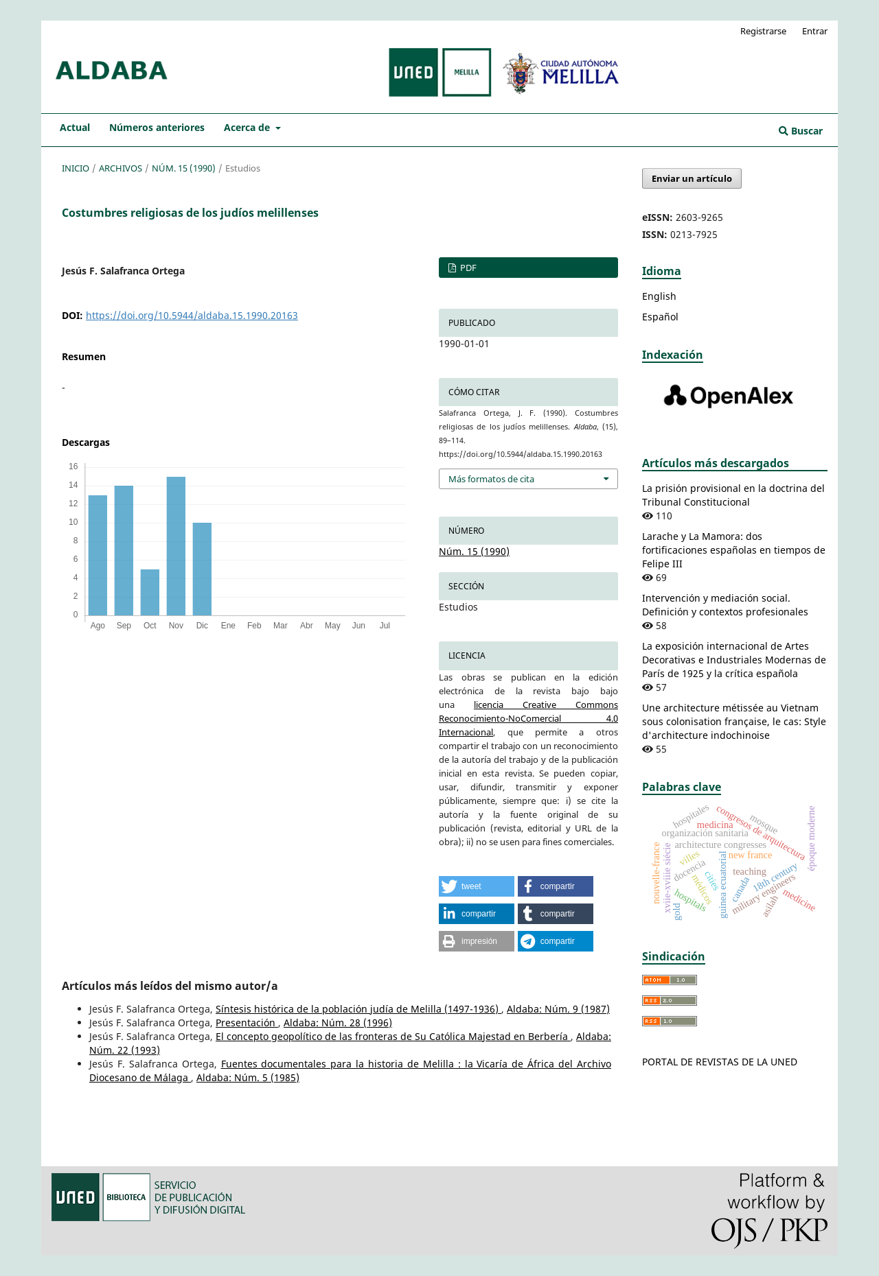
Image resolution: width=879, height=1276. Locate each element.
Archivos (120, 168)
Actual (75, 127)
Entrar (814, 31)
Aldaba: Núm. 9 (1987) (558, 1008)
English (659, 296)
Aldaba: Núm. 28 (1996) (338, 1022)
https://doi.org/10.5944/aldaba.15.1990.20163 (192, 315)
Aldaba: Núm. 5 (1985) (247, 1077)
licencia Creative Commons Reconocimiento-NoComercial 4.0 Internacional (528, 718)
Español (660, 316)
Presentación (247, 1022)
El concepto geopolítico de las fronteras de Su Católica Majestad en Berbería (393, 1036)
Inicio (75, 168)
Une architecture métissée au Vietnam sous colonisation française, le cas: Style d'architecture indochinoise (734, 721)
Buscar (801, 130)
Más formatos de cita (491, 479)
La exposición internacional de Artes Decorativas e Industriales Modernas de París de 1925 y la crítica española (734, 659)
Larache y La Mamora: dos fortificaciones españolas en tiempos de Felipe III (733, 550)
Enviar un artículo (692, 178)
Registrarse (763, 31)
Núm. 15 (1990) (184, 168)
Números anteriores (157, 127)
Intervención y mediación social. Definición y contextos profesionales (725, 604)
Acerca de (248, 127)
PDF (467, 267)
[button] (476, 886)
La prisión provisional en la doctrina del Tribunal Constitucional (733, 495)
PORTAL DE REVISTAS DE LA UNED (719, 1061)
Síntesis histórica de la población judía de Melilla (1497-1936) (358, 1008)
